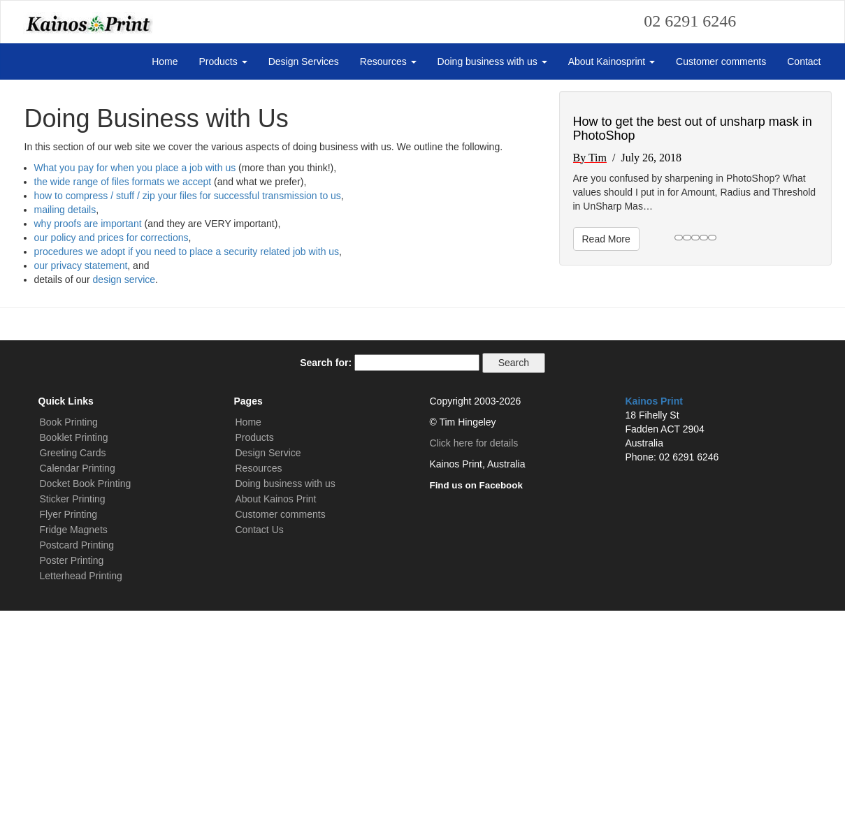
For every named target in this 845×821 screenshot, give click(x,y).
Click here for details (474, 653)
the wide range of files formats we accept (123, 392)
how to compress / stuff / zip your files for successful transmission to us (187, 406)
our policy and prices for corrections (111, 447)
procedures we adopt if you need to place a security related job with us (187, 461)
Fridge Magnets (74, 740)
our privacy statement (81, 475)
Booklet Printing (74, 647)
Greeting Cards (73, 663)
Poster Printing (72, 770)
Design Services (303, 61)
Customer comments (721, 61)
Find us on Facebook (476, 695)
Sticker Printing (73, 709)
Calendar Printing (77, 678)
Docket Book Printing (85, 693)
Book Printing (69, 632)
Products (223, 61)
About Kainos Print (276, 709)
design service (124, 489)
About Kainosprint (611, 61)
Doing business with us (492, 61)
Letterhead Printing (81, 786)
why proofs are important (88, 433)
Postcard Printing (77, 755)
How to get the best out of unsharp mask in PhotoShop (692, 340)
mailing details (65, 420)
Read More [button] (606, 450)
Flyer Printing (68, 724)
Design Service (268, 663)
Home (165, 61)
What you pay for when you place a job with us (135, 378)
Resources (388, 61)
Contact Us (260, 740)
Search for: (326, 573)
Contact (804, 61)
